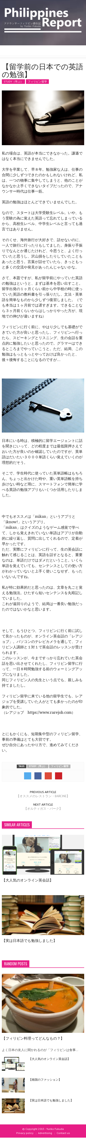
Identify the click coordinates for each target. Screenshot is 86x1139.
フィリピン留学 (37, 81)
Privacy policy (24, 1133)
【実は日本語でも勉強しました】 (29, 940)
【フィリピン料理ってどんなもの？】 (33, 1038)
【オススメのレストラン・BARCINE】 (43, 796)
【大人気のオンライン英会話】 (27, 880)
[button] (17, 51)
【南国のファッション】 (45, 1079)
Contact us (63, 1133)
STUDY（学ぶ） (13, 81)
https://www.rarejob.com (50, 712)
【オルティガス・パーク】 (43, 809)
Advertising (45, 1133)
